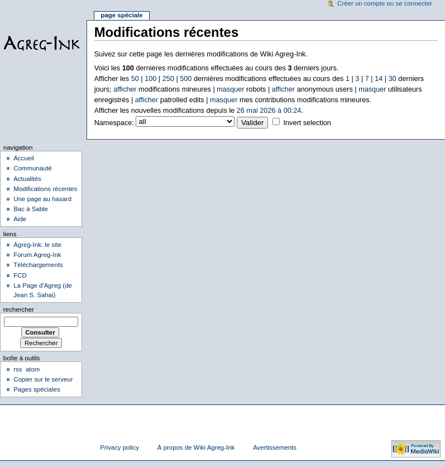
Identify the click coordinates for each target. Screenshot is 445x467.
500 (186, 79)
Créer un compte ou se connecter (384, 3)
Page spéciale (121, 15)
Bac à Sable (30, 209)
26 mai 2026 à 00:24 (269, 111)
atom (33, 369)
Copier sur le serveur (43, 379)
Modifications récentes (45, 188)
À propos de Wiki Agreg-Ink (196, 447)
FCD (20, 275)
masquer (230, 89)
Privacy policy (119, 447)
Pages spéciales (36, 389)
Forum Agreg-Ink (37, 254)
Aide (19, 219)
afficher (124, 89)
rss (17, 369)
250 (168, 79)
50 (135, 79)
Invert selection (307, 123)
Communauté (32, 168)
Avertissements (274, 447)
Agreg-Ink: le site (37, 244)
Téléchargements (38, 264)
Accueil (23, 158)
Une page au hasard (42, 199)
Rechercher (18, 309)
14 (378, 79)
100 (150, 79)
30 (392, 79)
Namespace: (114, 123)
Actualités (27, 178)
